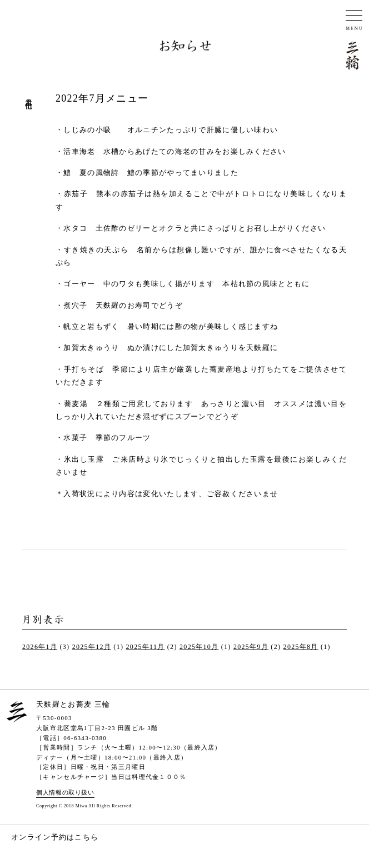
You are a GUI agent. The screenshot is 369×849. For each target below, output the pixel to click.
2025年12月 (91, 647)
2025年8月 (300, 647)
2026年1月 (39, 647)
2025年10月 (198, 647)
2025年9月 (250, 647)
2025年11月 (145, 647)
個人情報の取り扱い (65, 792)
